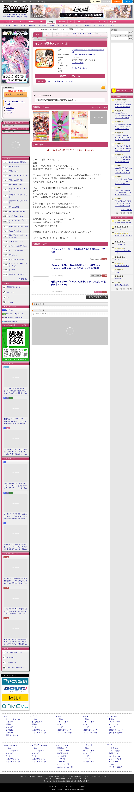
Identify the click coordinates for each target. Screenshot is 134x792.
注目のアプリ (54, 25)
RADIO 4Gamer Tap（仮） (17, 211)
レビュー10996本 (9, 17)
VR (71, 22)
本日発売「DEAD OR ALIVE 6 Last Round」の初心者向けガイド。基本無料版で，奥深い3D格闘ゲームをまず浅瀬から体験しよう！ (15, 421)
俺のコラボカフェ (15, 231)
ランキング (127, 1)
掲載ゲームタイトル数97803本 (15, 15)
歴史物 (74, 68)
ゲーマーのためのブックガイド (18, 221)
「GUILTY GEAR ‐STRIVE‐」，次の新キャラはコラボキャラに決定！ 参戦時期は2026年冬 (123, 126)
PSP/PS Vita (112, 716)
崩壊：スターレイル (122, 285)
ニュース (10, 108)
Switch (41, 22)
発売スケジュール (39, 730)
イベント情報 (114, 751)
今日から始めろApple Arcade (18, 226)
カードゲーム (114, 756)
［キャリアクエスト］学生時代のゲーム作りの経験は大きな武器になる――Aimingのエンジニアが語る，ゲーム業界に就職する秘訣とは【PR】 (15, 611)
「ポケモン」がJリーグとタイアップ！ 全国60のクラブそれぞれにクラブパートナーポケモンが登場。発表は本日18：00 (123, 104)
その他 (111, 764)
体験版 (9, 110)
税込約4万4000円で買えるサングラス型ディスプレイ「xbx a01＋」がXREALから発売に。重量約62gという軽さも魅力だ (123, 203)
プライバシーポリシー (14, 652)
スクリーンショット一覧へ (98, 107)
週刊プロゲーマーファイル (18, 175)
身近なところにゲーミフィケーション (18, 265)
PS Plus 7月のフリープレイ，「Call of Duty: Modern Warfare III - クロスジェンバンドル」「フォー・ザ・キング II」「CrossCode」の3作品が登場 (123, 115)
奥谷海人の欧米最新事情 (17, 162)
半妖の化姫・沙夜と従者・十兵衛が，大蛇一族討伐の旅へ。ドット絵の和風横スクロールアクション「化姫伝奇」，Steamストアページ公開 (123, 148)
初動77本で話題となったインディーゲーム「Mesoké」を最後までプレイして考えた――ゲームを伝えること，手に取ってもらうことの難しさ (15, 486)
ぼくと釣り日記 (120, 244)
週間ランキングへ (126, 210)
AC (92, 22)
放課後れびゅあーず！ (16, 274)
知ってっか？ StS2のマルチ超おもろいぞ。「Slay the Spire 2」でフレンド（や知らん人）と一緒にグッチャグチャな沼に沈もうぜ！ (15, 547)
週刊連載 (9, 730)
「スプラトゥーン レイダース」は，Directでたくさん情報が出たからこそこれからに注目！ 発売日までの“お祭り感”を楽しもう (15, 391)
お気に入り (106, 1)
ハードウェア (82, 22)
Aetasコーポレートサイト (15, 667)
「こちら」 (79, 778)
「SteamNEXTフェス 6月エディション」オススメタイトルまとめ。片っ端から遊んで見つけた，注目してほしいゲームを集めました (15, 452)
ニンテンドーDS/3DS (38, 745)
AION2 (117, 272)
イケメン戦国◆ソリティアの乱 (60, 81)
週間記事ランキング (13, 287)
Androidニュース (19, 25)
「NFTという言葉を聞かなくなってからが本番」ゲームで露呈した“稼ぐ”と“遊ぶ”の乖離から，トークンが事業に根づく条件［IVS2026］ (123, 159)
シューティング (115, 759)
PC (13, 22)
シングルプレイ (77, 63)
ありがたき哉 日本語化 (17, 259)
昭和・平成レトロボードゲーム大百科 (18, 236)
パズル (84, 68)
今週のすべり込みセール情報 (18, 202)
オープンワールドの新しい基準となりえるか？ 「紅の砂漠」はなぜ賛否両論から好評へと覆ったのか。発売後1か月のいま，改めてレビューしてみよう (15, 516)
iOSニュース (6, 25)
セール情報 (42, 25)
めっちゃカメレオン (122, 266)
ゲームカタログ (115, 767)
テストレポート (89, 751)
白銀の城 (118, 278)
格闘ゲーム (113, 753)
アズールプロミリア (122, 259)
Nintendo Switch (11, 321)
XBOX (20, 22)
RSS (3, 2)
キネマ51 (12, 270)
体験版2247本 (22, 17)
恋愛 (79, 68)
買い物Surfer (13, 255)
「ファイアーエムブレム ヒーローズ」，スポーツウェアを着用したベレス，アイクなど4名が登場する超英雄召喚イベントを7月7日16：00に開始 (123, 181)
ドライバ (10, 302)
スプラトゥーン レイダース (123, 252)
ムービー (79, 25)
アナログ (101, 22)
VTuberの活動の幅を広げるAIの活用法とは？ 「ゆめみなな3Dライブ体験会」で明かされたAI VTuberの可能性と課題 (15, 581)
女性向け (61, 22)
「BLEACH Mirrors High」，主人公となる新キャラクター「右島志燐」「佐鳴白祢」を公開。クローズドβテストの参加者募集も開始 (123, 137)
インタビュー (67, 25)
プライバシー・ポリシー (67, 786)
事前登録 (32, 25)
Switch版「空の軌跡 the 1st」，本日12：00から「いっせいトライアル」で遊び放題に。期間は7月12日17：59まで (123, 170)
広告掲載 (82, 786)
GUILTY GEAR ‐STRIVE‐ (123, 223)
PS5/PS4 (31, 22)
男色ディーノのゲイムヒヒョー (18, 190)
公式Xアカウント (14, 2)
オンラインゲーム (13, 719)
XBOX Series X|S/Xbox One (15, 314)
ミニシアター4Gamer (16, 250)
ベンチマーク (88, 762)
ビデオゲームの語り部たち (18, 246)
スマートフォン (62, 745)
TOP (5, 22)
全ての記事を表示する (98, 297)
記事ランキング (12, 735)
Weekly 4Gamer (14, 166)
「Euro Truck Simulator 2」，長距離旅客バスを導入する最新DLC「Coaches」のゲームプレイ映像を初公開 (123, 192)
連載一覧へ (24, 279)
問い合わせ (41, 2)
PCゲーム (9, 310)
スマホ (50, 22)
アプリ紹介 (61, 759)
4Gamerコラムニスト (16, 241)
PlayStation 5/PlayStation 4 (14, 317)
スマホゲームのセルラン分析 (18, 196)
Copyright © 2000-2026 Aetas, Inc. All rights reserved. (67, 789)
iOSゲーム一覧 (90, 25)
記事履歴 (117, 1)
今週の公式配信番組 (16, 180)
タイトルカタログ (39, 733)
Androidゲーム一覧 (105, 25)
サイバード (76, 54)
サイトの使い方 (28, 2)
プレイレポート (63, 722)
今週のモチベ (13, 171)
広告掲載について (13, 662)
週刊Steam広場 (14, 207)
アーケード (111, 745)
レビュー (9, 722)
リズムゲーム (114, 762)
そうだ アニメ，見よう (17, 216)
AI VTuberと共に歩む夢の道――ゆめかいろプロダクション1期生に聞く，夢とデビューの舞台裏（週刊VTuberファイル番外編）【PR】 (15, 642)
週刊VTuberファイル (16, 184)
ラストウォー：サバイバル (123, 237)
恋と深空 (118, 229)
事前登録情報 (62, 753)
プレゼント (10, 292)
